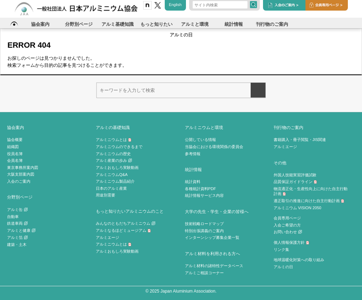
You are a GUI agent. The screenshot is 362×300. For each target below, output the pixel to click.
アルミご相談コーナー (204, 273)
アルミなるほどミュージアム (123, 230)
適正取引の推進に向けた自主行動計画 (309, 201)
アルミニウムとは (114, 139)
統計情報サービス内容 (204, 195)
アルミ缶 (17, 209)
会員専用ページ (287, 218)
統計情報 (193, 169)
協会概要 (15, 139)
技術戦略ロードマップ (204, 224)
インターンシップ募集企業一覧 (212, 237)
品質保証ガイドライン (295, 182)
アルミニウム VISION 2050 (297, 208)
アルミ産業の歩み (114, 160)
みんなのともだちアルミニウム (125, 223)
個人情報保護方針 (291, 242)
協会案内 (15, 127)
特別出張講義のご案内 (204, 231)
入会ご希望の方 (287, 225)
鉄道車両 (17, 223)
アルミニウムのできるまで (119, 147)
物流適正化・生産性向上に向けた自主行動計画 (311, 191)
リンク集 (281, 249)
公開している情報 (200, 139)
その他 (280, 162)
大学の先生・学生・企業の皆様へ (217, 211)
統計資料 (192, 182)
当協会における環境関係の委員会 (214, 147)
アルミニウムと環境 (204, 127)
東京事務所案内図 (22, 167)
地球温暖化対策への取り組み (299, 260)
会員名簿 (15, 160)
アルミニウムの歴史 (113, 154)
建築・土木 (17, 244)
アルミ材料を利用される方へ (212, 253)
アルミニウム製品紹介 (115, 181)
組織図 (13, 147)
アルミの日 (283, 267)
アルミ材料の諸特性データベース (214, 266)
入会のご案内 (18, 181)
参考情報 (192, 154)
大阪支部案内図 (20, 174)
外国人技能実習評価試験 (295, 175)
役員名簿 (15, 154)
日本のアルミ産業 (111, 188)
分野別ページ (20, 197)
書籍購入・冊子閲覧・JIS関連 (300, 139)
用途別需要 (105, 195)
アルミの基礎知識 (113, 127)
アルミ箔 (17, 237)
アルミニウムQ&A (112, 174)
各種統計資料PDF (200, 189)
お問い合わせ (288, 232)
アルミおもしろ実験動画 (117, 167)
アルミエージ (107, 237)
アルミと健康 (21, 230)
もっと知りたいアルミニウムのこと (130, 211)
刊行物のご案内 (288, 127)
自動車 (13, 216)
